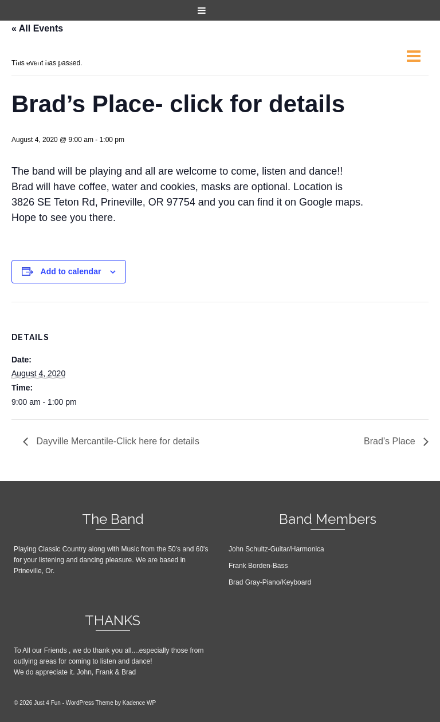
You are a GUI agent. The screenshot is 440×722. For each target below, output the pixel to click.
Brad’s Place (391, 441)
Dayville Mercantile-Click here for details (116, 441)
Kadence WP (139, 703)
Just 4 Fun (57, 55)
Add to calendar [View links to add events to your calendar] (71, 271)
